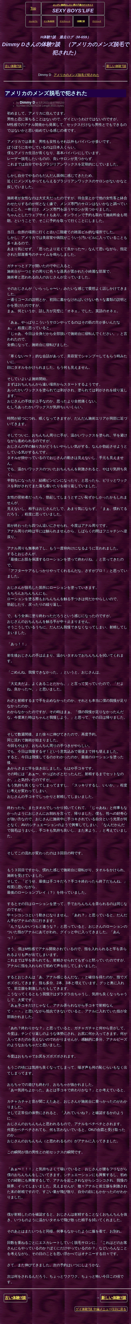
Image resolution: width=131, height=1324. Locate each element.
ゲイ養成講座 (49, 21)
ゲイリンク (96, 21)
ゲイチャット (65, 21)
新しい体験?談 (116, 66)
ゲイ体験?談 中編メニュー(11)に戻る (101, 1309)
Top (33, 8)
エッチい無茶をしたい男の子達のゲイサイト (73, 5)
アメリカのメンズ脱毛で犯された (76, 75)
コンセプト (33, 21)
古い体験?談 (13, 66)
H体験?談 (81, 21)
